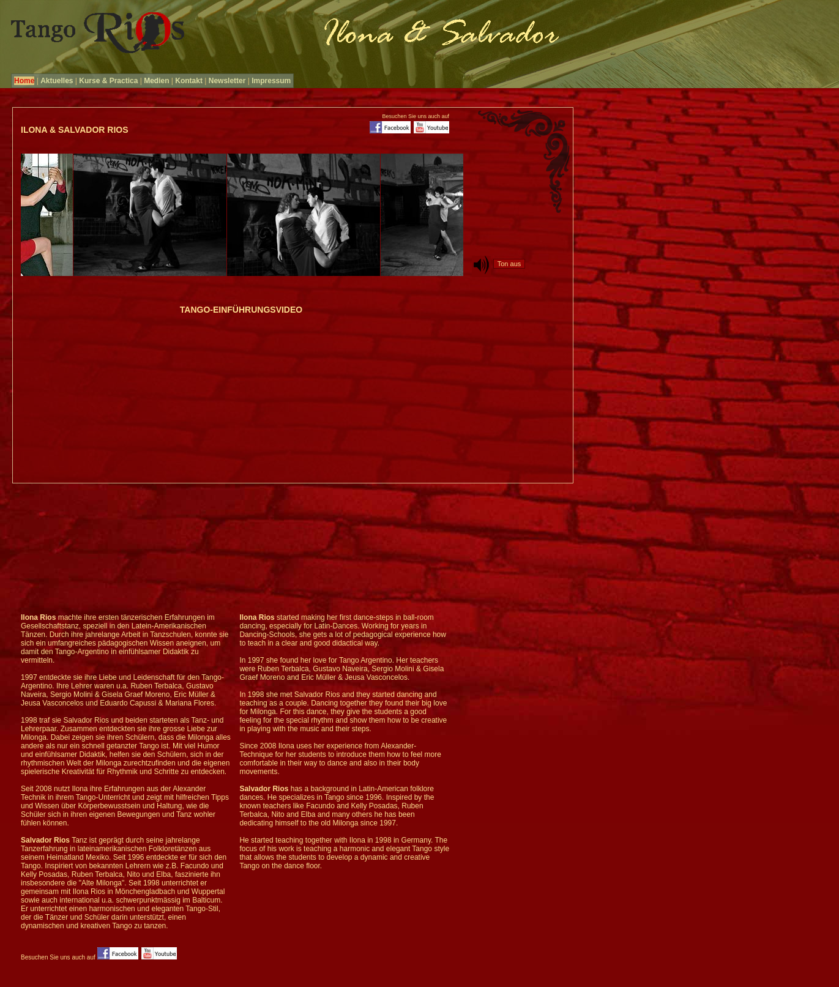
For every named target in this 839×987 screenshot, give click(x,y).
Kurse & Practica (108, 80)
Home (24, 80)
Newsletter (227, 80)
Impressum (271, 80)
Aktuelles (56, 80)
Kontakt (189, 80)
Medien (156, 80)
